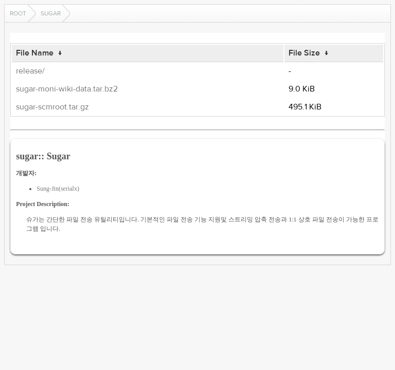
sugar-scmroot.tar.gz (52, 107)
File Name (34, 53)
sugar (51, 13)
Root (18, 13)
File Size (304, 53)
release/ (30, 71)
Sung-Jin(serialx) (58, 188)
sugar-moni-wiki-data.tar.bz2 (67, 89)
